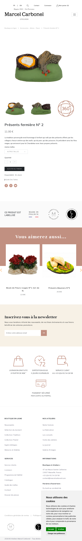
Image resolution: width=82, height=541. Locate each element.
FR (14, 5)
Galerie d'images (49, 450)
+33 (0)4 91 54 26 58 (64, 373)
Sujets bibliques (11, 445)
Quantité (8, 158)
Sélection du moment (13, 430)
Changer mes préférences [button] (56, 533)
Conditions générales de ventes (17, 515)
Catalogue (9, 480)
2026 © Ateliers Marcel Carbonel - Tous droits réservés (26, 539)
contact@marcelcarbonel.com (54, 478)
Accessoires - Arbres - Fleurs (30, 28)
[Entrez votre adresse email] (23, 333)
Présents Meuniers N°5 (59, 288)
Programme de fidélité (13, 475)
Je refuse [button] (61, 529)
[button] (27, 5)
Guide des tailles (11, 179)
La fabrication (48, 430)
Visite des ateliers (50, 440)
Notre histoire (48, 425)
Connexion (47, 5)
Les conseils (48, 435)
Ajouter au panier (14, 169)
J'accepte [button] (51, 529)
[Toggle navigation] (74, 14)
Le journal (46, 445)
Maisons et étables (12, 450)
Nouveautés (9, 425)
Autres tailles (10, 147)
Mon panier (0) (62, 6)
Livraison (8, 470)
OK (44, 333)
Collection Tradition (12, 435)
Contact (36, 5)
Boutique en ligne (11, 28)
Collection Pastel (11, 440)
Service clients (10, 465)
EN (21, 5)
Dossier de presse (12, 495)
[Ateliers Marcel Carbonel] (24, 14)
